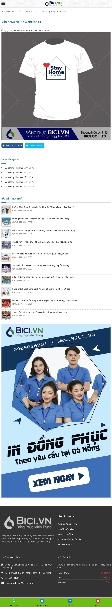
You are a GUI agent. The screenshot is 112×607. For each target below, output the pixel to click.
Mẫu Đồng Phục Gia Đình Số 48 (19, 167)
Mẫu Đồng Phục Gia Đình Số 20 (54, 11)
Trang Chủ (9, 11)
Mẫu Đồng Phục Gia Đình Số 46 (19, 177)
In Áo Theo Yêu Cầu (66, 529)
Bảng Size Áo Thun (65, 534)
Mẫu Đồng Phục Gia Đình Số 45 (19, 182)
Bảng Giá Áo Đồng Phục (67, 524)
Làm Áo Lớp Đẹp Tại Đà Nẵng (69, 539)
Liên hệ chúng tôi (64, 544)
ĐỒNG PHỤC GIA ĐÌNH (27, 11)
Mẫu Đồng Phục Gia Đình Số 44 (19, 186)
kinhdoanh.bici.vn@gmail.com (19, 583)
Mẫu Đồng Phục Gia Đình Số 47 (19, 172)
